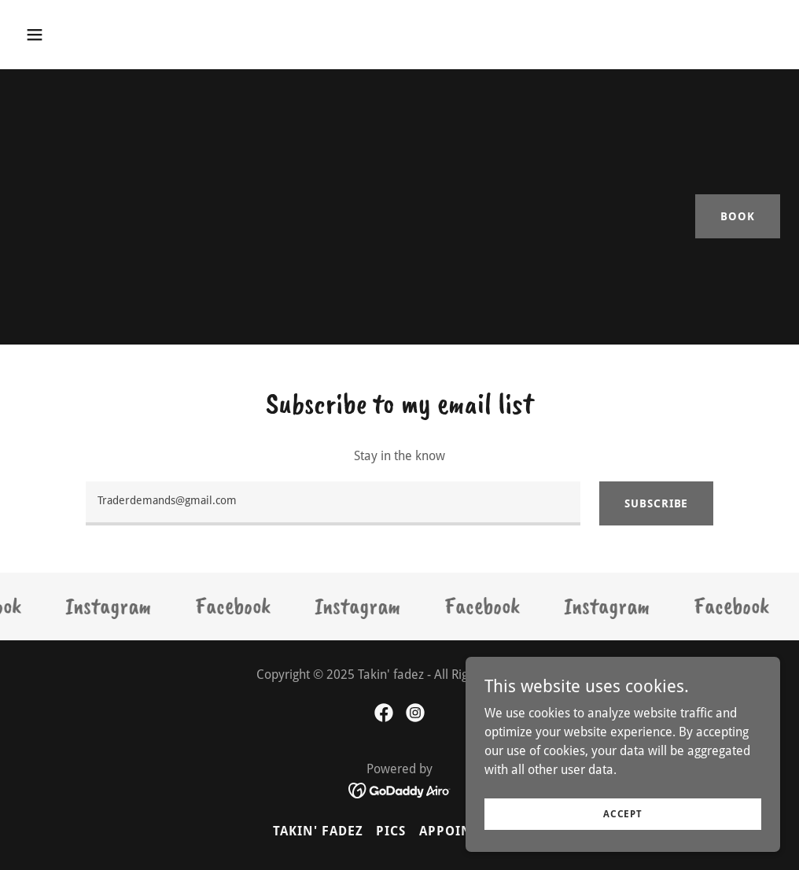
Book (737, 216)
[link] (114, 606)
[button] (106, 34)
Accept (623, 813)
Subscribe (656, 503)
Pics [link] (391, 831)
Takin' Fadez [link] (318, 831)
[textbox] (333, 503)
